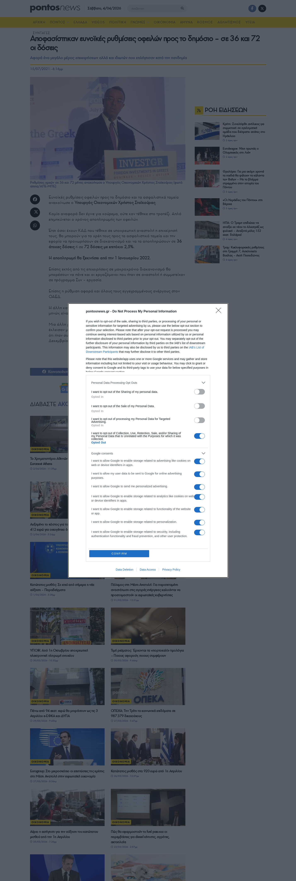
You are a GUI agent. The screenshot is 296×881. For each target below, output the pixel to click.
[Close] (220, 312)
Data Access (148, 569)
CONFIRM (119, 553)
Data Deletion (124, 569)
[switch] (199, 392)
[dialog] (148, 441)
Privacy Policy (171, 569)
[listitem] (148, 382)
